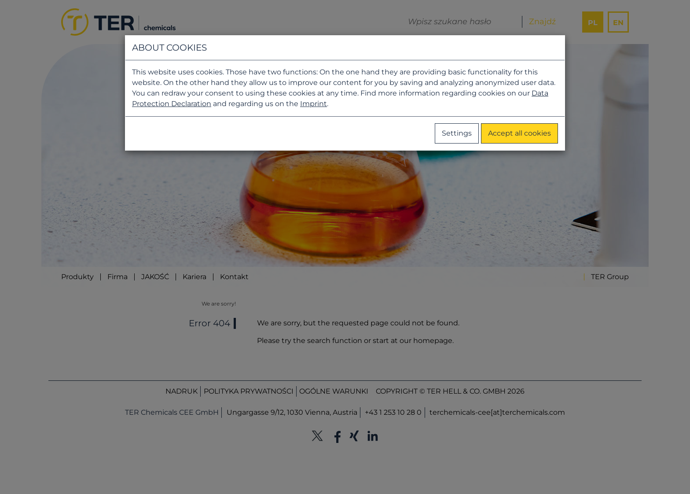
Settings (457, 133)
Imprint (313, 104)
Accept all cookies (519, 133)
